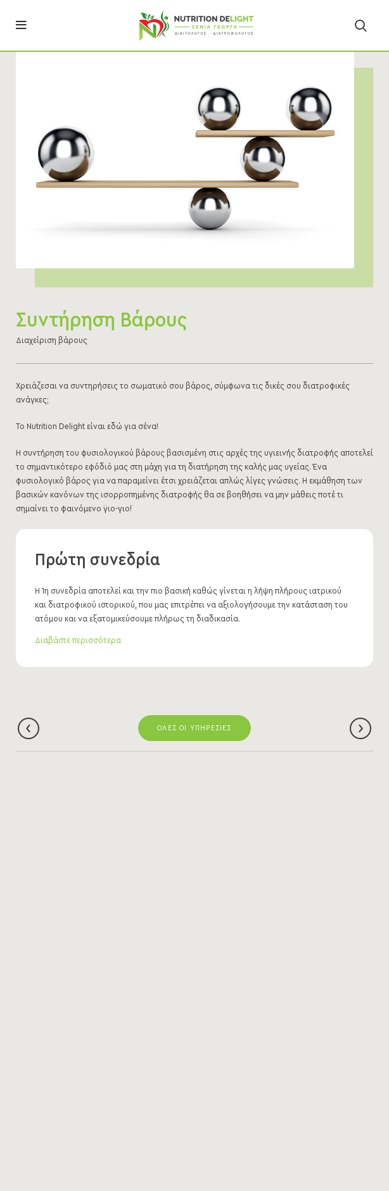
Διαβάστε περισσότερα (78, 640)
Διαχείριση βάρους (51, 340)
